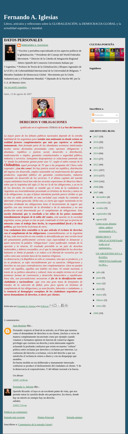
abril (98, 289)
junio (99, 277)
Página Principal (46, 417)
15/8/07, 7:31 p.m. (20, 405)
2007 (96, 192)
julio (98, 272)
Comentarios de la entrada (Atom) (35, 424)
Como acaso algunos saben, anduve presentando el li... (106, 227)
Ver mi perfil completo (15, 87)
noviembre (102, 202)
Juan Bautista (19, 325)
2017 (96, 136)
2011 (96, 170)
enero (99, 306)
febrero (100, 300)
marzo (99, 294)
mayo (99, 283)
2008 (96, 187)
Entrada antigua (74, 417)
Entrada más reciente (14, 417)
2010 (96, 175)
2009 (96, 181)
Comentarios (100, 121)
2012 (96, 164)
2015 (96, 147)
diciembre (101, 197)
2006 (96, 313)
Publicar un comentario (15, 412)
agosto (99, 219)
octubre (100, 208)
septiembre (102, 213)
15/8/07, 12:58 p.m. (20, 380)
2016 (96, 142)
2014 (96, 153)
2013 (96, 159)
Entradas (97, 115)
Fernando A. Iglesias (31, 17)
